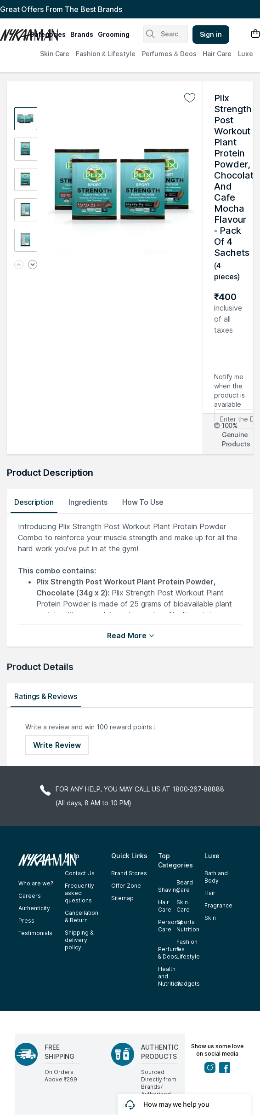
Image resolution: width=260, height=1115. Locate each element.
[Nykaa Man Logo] (13, 31)
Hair (209, 893)
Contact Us (80, 873)
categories (47, 34)
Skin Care (54, 54)
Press (26, 920)
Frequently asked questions (79, 893)
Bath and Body (216, 877)
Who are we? (35, 883)
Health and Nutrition (169, 976)
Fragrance (218, 905)
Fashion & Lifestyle (105, 54)
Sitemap (122, 898)
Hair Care (217, 54)
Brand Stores (129, 873)
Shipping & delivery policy (79, 940)
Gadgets (188, 983)
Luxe (246, 54)
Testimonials (35, 933)
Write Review (57, 745)
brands (81, 34)
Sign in (211, 34)
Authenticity (34, 908)
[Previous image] (18, 265)
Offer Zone (126, 885)
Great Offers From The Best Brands (61, 9)
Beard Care (184, 886)
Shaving (169, 889)
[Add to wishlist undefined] (189, 98)
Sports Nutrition (187, 926)
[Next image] (32, 265)
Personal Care (170, 926)
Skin (210, 917)
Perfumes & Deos (169, 54)
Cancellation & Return (81, 916)
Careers (29, 895)
